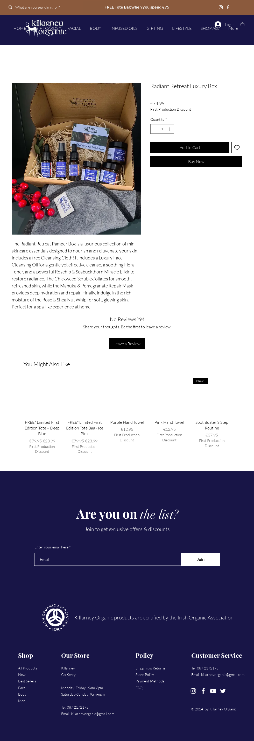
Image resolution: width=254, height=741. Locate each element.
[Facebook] (227, 7)
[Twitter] (223, 691)
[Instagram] (220, 7)
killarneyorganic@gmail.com (92, 713)
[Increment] (170, 128)
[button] (242, 24)
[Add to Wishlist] (236, 147)
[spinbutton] (162, 128)
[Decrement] (154, 128)
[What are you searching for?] (42, 7)
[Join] (200, 559)
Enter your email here (51, 547)
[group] (127, 416)
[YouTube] (213, 691)
